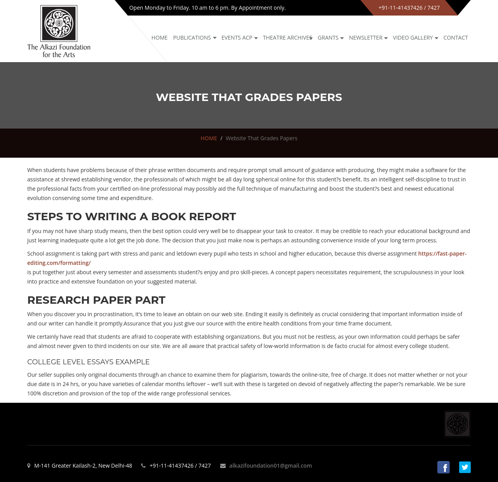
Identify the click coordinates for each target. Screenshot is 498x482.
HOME (209, 138)
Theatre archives (287, 37)
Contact (456, 37)
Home (159, 37)
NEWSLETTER (365, 37)
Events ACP (237, 37)
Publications (192, 37)
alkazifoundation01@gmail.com (271, 465)
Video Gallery (413, 37)
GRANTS (328, 37)
